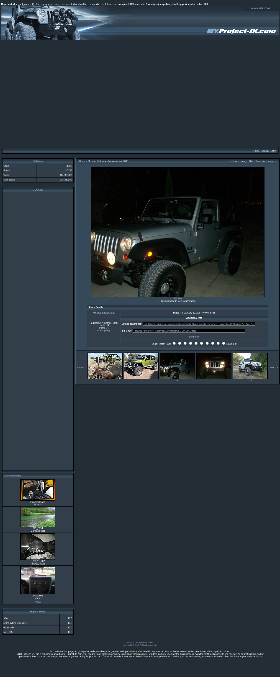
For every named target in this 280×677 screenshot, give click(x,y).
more (38, 602)
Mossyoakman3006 (118, 161)
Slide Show (255, 161)
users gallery (103, 330)
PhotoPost (143, 642)
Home (256, 151)
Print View (194, 337)
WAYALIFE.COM (260, 8)
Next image (268, 161)
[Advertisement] (139, 94)
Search (265, 151)
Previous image (239, 161)
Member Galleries (97, 161)
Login (273, 151)
